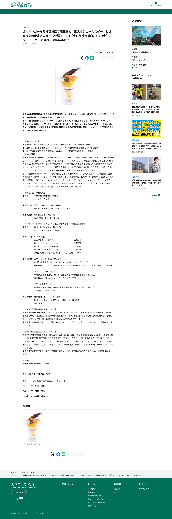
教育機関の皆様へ (94, 495)
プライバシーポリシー (121, 492)
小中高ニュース (68, 502)
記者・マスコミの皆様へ (97, 499)
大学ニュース (99, 52)
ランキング (66, 495)
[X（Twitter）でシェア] (81, 58)
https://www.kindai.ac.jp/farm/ (36, 363)
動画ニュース (67, 513)
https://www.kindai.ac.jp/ (142, 52)
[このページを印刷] (107, 58)
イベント (110, 52)
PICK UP (65, 489)
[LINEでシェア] (92, 58)
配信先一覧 (92, 506)
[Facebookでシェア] (87, 58)
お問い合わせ (144, 489)
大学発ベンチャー (68, 506)
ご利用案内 (92, 489)
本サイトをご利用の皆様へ (98, 502)
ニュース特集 (67, 509)
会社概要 (116, 489)
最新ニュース (67, 492)
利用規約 (91, 492)
